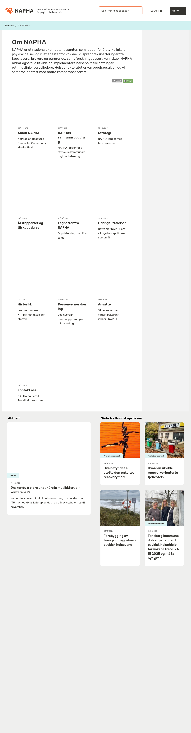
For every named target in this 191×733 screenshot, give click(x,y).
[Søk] (137, 11)
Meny (178, 11)
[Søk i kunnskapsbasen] (117, 11)
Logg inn (156, 10)
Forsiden (9, 25)
